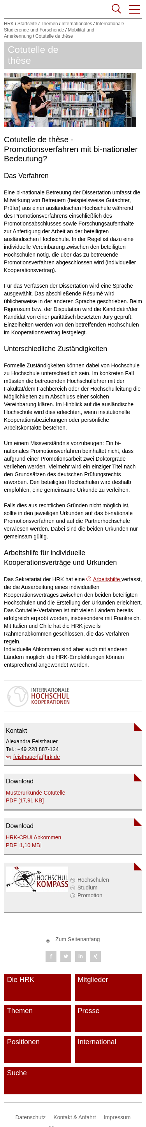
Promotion (89, 895)
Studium (87, 887)
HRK (9, 23)
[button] (134, 9)
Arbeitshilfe (107, 579)
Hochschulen (93, 880)
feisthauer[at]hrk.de (36, 757)
